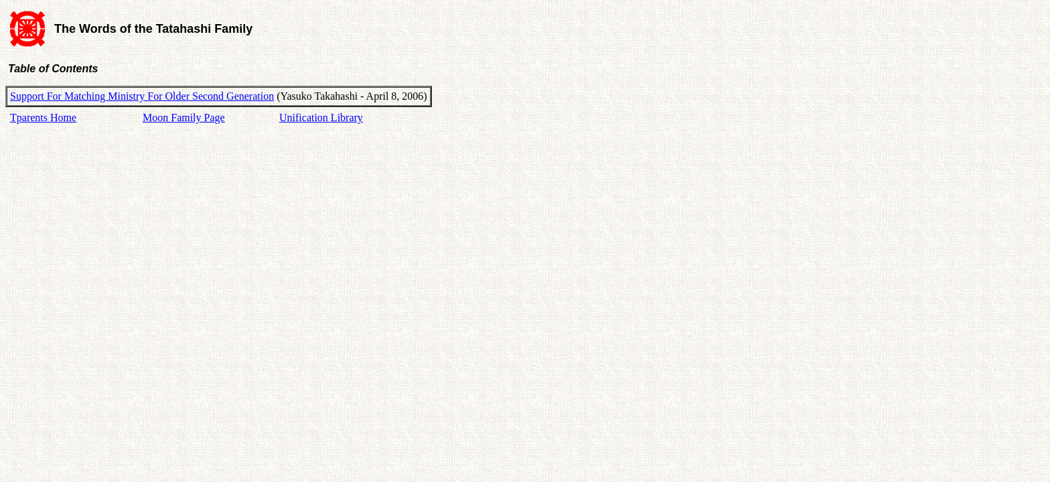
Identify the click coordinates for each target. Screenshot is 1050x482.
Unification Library (321, 117)
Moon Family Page (184, 117)
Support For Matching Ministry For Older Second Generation (142, 96)
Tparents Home (43, 117)
